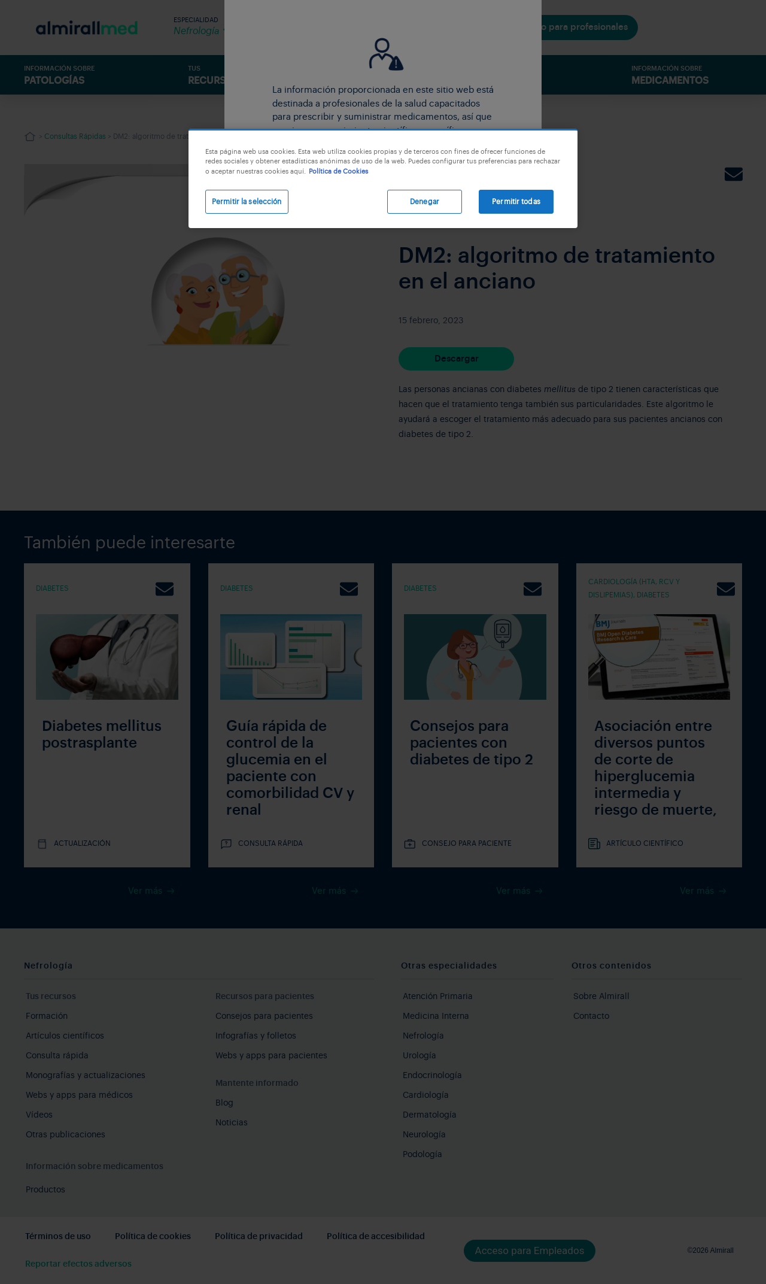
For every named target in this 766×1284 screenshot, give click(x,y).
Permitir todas (516, 201)
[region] (383, 179)
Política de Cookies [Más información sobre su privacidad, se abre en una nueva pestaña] (338, 171)
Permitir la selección (247, 201)
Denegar (424, 201)
